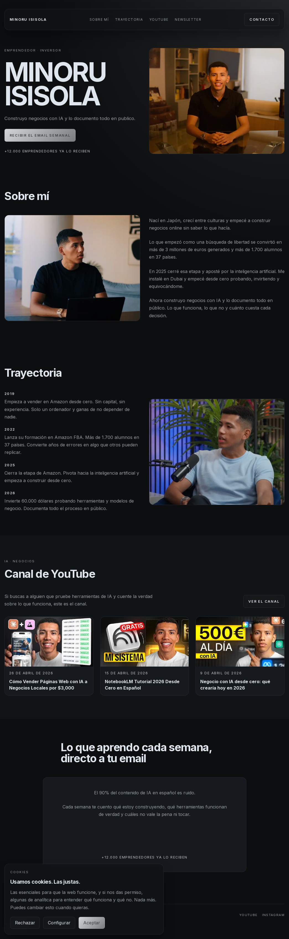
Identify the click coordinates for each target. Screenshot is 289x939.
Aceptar (91, 922)
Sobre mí (99, 20)
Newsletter (188, 20)
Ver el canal (263, 601)
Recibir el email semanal (40, 135)
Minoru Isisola (28, 19)
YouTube (159, 20)
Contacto (261, 19)
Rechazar (25, 922)
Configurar (59, 922)
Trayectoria (129, 20)
